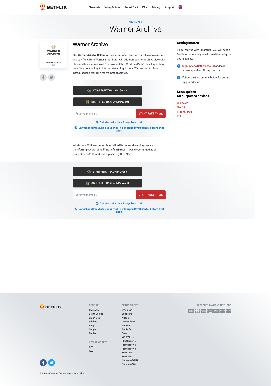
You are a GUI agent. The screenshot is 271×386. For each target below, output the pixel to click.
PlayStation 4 (129, 340)
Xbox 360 (127, 356)
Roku (180, 115)
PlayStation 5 (129, 344)
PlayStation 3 (129, 348)
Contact (93, 333)
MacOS (181, 106)
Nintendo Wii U (130, 360)
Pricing (156, 7)
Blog (91, 325)
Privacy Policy (78, 373)
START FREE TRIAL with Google (107, 89)
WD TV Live (128, 337)
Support (169, 7)
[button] (180, 7)
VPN (144, 7)
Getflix (54, 373)
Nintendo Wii (129, 364)
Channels (94, 7)
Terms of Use (64, 373)
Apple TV (126, 329)
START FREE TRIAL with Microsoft (107, 101)
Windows (182, 101)
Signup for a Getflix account (198, 64)
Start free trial (151, 113)
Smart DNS (131, 7)
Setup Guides (112, 7)
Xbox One (127, 352)
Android (126, 325)
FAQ (91, 350)
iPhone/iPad (184, 110)
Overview (127, 309)
